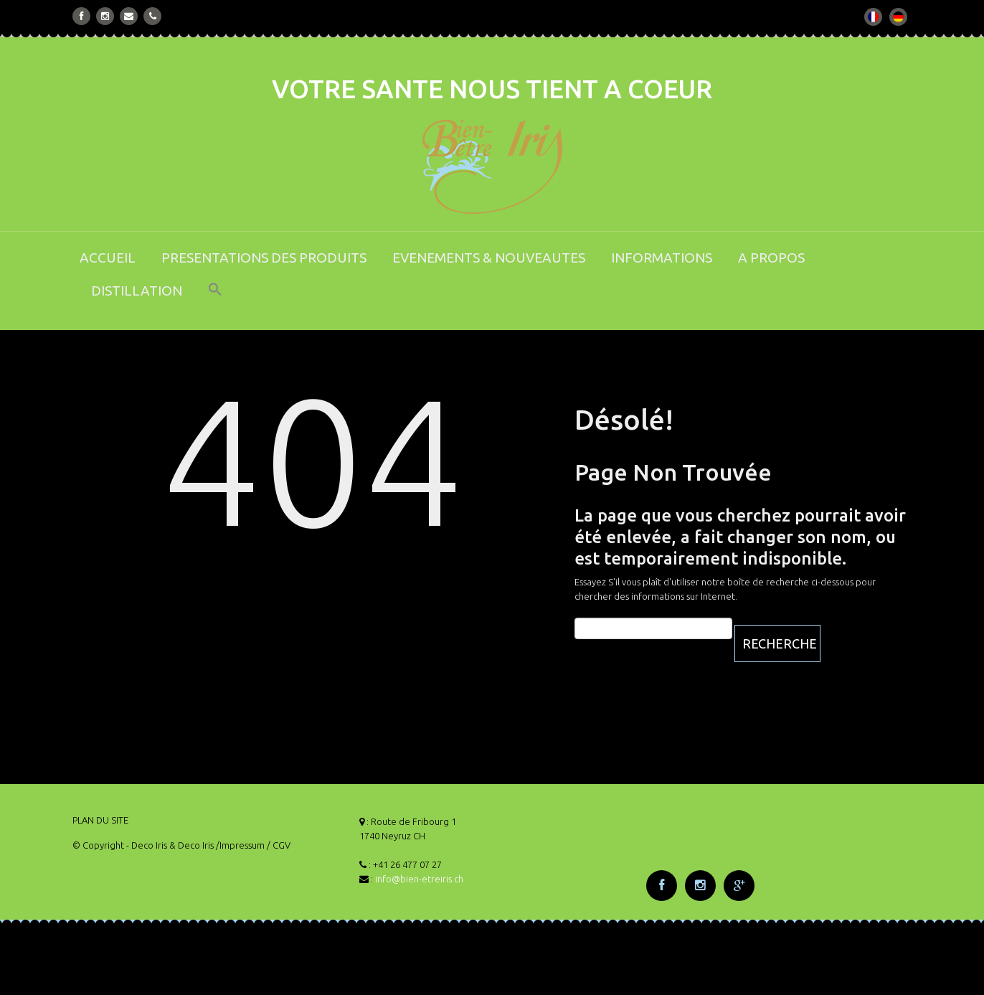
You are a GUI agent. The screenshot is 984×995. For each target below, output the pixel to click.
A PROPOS (771, 257)
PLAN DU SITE (100, 820)
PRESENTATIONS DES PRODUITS (263, 257)
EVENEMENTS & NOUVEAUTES (488, 257)
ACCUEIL (108, 257)
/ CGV (278, 845)
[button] (215, 299)
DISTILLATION (136, 290)
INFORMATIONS (661, 257)
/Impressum (240, 845)
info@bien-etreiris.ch (419, 879)
